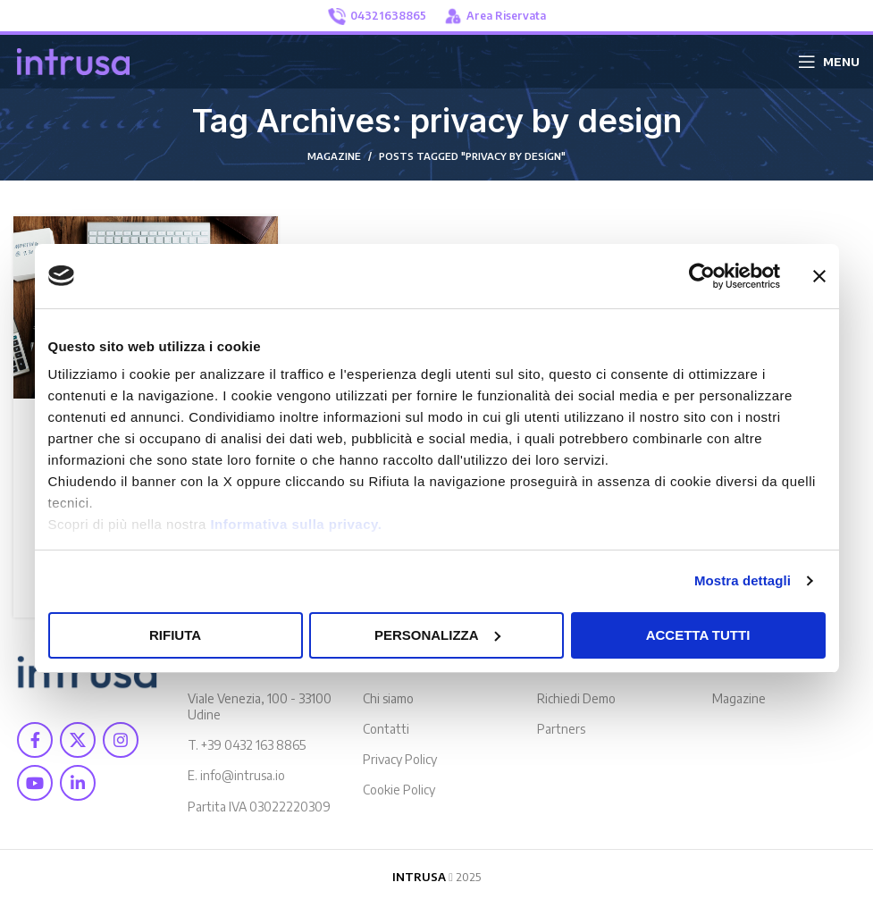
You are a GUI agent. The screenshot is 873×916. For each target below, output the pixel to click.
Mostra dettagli (742, 580)
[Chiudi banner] (819, 276)
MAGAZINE (334, 156)
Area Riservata (495, 16)
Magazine (739, 698)
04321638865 (377, 16)
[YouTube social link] (35, 783)
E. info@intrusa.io (236, 775)
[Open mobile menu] (829, 62)
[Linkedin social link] (78, 783)
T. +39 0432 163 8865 (247, 744)
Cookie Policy (399, 789)
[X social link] (78, 740)
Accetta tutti (698, 635)
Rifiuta (175, 635)
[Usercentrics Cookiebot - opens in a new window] (702, 276)
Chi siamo (388, 698)
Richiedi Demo (576, 698)
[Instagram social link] (121, 740)
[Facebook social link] (35, 740)
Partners (561, 728)
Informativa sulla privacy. (296, 524)
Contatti (386, 728)
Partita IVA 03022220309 (259, 806)
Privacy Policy (400, 759)
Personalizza (437, 635)
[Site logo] (73, 60)
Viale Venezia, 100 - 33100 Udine (260, 706)
